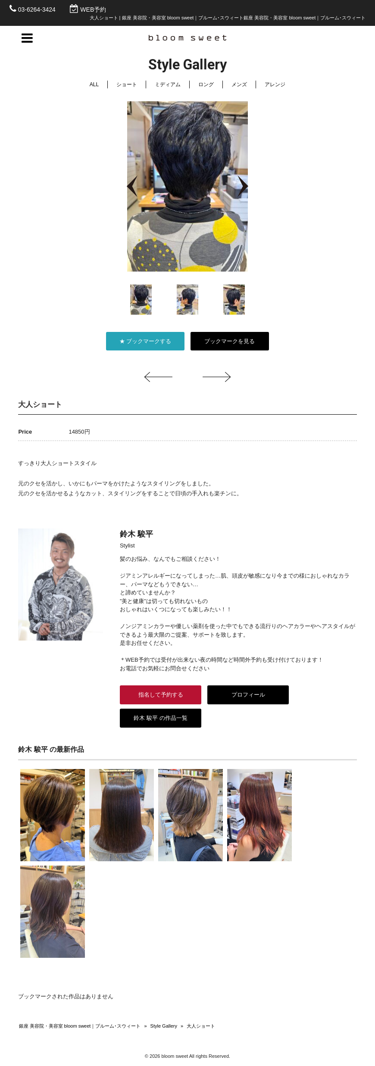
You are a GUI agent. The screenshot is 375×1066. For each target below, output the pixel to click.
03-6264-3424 (37, 9)
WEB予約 (93, 9)
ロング (206, 84)
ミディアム (168, 84)
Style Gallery (163, 1025)
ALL (94, 84)
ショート (126, 84)
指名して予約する (160, 694)
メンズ (239, 84)
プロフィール (248, 694)
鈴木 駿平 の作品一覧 (160, 718)
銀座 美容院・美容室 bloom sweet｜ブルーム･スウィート (80, 1025)
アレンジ (275, 84)
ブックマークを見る (229, 341)
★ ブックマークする (145, 341)
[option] (187, 186)
